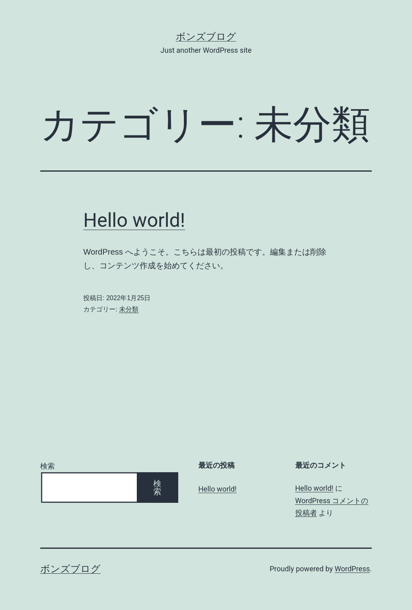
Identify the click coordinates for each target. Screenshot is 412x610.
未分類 (128, 309)
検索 (47, 466)
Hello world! (134, 220)
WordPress (352, 568)
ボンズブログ (206, 36)
